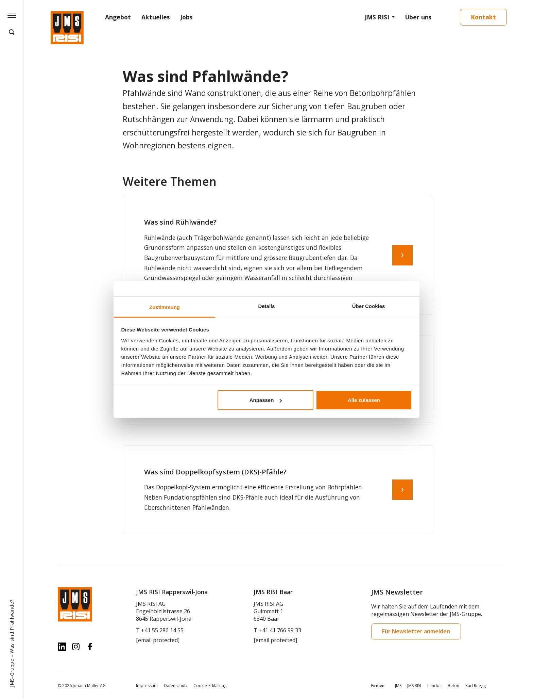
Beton (453, 685)
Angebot (118, 17)
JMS (398, 685)
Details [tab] (266, 306)
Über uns (418, 17)
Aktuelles (155, 17)
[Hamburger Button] (11, 15)
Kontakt (483, 17)
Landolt (434, 685)
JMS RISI (377, 17)
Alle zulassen (364, 400)
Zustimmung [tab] (164, 307)
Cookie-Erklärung (209, 685)
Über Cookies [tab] (368, 306)
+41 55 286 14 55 (162, 630)
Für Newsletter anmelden (416, 631)
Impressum (147, 685)
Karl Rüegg (475, 685)
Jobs (186, 17)
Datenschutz (176, 685)
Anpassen (266, 400)
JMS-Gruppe (11, 673)
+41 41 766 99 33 (280, 630)
